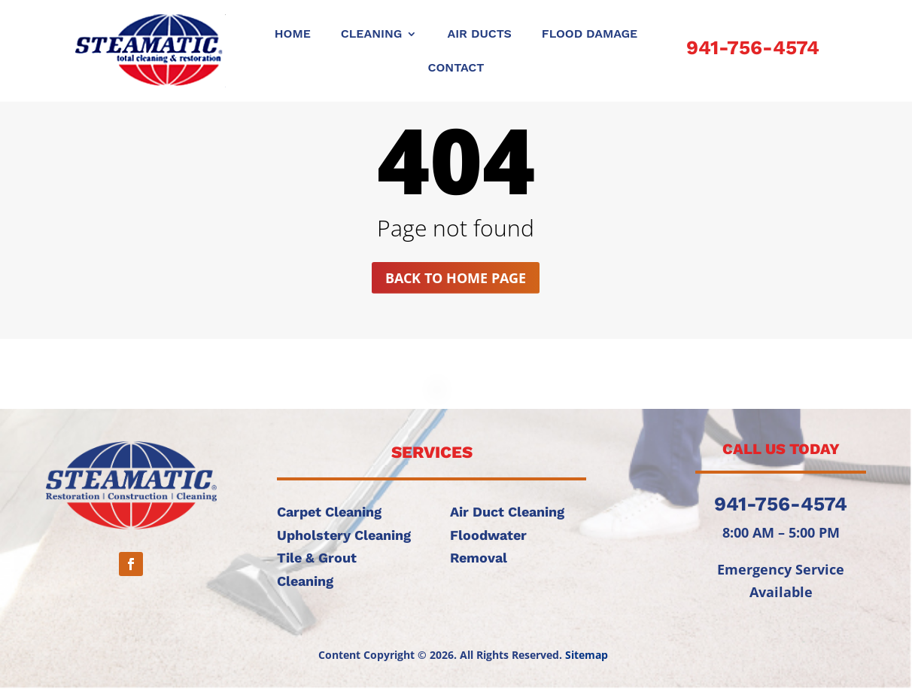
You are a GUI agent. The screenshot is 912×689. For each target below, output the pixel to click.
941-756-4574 (752, 47)
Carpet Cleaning (329, 512)
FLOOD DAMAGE (589, 35)
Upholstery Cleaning (344, 535)
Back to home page (455, 278)
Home (293, 35)
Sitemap (586, 655)
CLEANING (372, 35)
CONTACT (456, 68)
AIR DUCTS (479, 35)
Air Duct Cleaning (507, 512)
